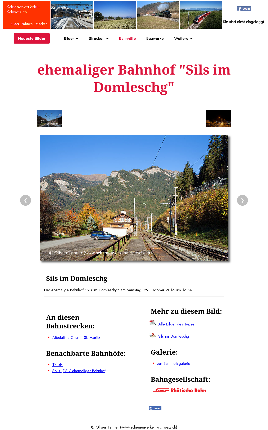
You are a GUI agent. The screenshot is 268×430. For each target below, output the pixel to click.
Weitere (181, 38)
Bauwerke (155, 38)
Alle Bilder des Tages (176, 324)
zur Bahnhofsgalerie (173, 363)
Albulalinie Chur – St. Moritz (76, 337)
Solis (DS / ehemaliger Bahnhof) (79, 371)
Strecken (96, 38)
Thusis (57, 365)
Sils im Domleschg (173, 336)
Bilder (69, 38)
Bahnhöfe (127, 38)
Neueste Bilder (31, 38)
